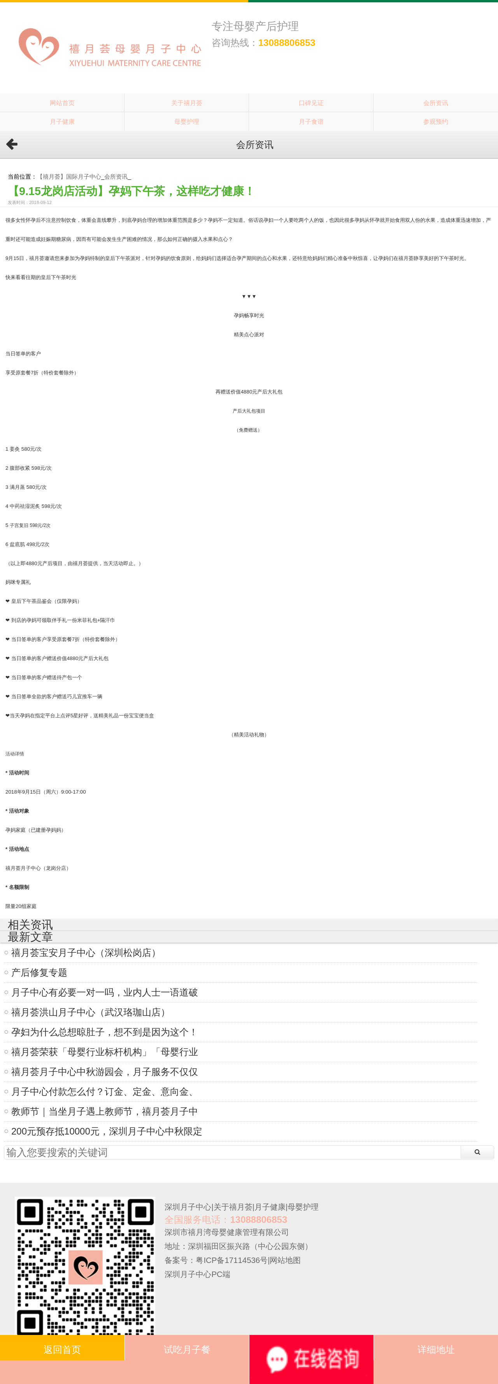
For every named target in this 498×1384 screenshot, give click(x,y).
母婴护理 (186, 121)
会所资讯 (435, 102)
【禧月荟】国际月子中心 (69, 176)
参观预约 (435, 121)
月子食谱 (311, 121)
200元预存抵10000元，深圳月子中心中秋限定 (106, 1131)
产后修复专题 (39, 972)
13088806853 (287, 42)
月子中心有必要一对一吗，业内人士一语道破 (104, 992)
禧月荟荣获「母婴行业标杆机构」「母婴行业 (104, 1052)
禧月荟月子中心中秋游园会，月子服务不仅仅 (104, 1071)
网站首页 (62, 102)
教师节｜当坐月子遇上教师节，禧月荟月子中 (104, 1111)
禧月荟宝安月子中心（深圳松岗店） (86, 952)
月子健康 (62, 121)
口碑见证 (311, 102)
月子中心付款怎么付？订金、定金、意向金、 (104, 1091)
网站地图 (285, 1260)
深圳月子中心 (188, 1207)
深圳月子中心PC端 (197, 1274)
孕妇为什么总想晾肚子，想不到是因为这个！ (104, 1032)
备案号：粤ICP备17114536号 (216, 1260)
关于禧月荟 (186, 102)
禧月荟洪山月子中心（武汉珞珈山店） (90, 1012)
